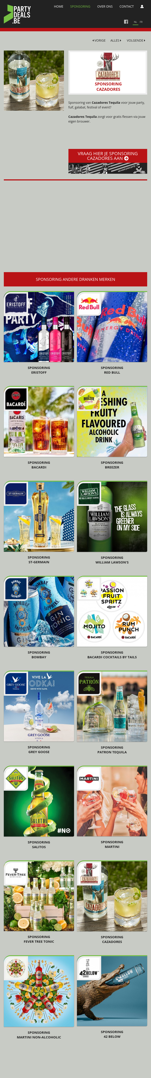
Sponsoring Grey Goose (39, 749)
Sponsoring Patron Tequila (112, 749)
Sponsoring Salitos (39, 844)
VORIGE (99, 40)
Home (58, 6)
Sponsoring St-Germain (39, 559)
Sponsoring (80, 6)
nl (135, 21)
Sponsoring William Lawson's (112, 559)
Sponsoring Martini (112, 844)
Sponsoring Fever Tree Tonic (39, 939)
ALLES (115, 40)
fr (141, 21)
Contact (127, 6)
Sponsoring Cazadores (112, 939)
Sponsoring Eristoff (39, 370)
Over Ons (104, 6)
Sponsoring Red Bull (112, 370)
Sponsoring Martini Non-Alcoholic (39, 1034)
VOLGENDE (136, 40)
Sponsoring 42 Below (112, 1034)
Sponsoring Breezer (112, 464)
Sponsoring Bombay (39, 654)
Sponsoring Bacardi (39, 464)
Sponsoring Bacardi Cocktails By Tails (112, 654)
